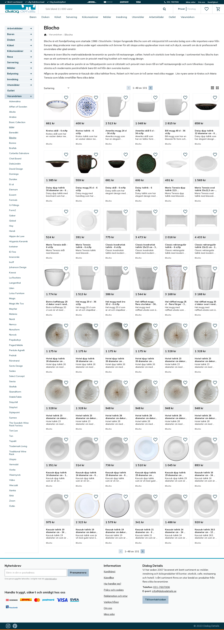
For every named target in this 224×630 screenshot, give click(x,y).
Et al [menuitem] (11, 184)
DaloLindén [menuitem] (15, 163)
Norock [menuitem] (12, 334)
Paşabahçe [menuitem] (15, 339)
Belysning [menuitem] (12, 73)
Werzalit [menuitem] (13, 485)
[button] (206, 9)
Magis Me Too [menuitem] (16, 303)
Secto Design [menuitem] (16, 365)
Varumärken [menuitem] (187, 17)
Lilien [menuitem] (11, 288)
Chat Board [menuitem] (15, 158)
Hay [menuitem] (11, 225)
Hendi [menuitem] (12, 231)
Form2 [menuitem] (12, 210)
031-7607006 (161, 587)
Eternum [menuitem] (13, 189)
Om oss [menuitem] (201, 2)
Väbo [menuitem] (12, 480)
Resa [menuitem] (10, 56)
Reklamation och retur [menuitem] (116, 595)
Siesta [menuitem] (12, 381)
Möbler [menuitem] (107, 17)
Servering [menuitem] (71, 17)
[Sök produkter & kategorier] (102, 9)
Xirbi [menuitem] (11, 495)
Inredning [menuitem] (121, 17)
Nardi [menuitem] (12, 319)
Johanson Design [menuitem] (17, 267)
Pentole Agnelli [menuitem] (17, 350)
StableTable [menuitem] (15, 396)
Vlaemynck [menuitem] (15, 474)
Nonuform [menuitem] (14, 329)
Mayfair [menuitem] (13, 308)
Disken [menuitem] (45, 17)
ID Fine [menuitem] (12, 251)
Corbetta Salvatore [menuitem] (19, 153)
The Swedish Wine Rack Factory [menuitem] (19, 424)
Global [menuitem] (12, 220)
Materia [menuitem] (13, 314)
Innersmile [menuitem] (14, 257)
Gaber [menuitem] (12, 215)
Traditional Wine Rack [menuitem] (17, 453)
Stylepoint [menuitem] (14, 412)
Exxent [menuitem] (12, 194)
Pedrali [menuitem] (12, 355)
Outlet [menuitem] (172, 17)
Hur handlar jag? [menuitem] (112, 583)
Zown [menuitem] (12, 500)
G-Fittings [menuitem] (14, 205)
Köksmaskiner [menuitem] (90, 17)
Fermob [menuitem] (13, 200)
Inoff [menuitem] (11, 262)
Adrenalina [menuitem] (15, 101)
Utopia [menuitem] (12, 459)
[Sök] (164, 9)
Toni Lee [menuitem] (13, 430)
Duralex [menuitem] (13, 179)
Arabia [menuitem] (12, 117)
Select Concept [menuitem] (17, 376)
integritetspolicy (51, 579)
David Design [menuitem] (16, 168)
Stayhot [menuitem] (13, 407)
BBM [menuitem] (11, 127)
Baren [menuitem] (33, 17)
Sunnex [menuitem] (13, 417)
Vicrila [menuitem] (12, 469)
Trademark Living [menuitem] (18, 446)
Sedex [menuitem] (12, 371)
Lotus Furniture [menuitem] (16, 293)
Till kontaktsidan (155, 599)
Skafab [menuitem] (13, 386)
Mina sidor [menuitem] (191, 2)
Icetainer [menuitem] (13, 246)
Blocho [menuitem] (12, 137)
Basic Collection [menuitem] (17, 122)
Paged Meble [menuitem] (16, 345)
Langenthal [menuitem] (15, 282)
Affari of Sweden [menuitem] (18, 106)
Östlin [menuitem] (12, 506)
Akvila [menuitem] (12, 111)
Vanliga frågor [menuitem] (111, 602)
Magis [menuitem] (12, 298)
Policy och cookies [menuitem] (114, 589)
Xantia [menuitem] (12, 490)
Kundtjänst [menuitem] (213, 2)
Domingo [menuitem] (14, 174)
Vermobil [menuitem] (13, 464)
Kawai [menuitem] (12, 272)
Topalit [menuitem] (12, 441)
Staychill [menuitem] (13, 402)
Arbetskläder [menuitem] (156, 17)
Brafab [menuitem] (12, 148)
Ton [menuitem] (11, 436)
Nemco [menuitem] (12, 324)
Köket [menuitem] (57, 17)
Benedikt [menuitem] (13, 132)
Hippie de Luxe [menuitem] (16, 236)
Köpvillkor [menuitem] (109, 577)
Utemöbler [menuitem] (138, 17)
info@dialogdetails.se (164, 591)
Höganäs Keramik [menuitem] (18, 241)
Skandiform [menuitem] (15, 391)
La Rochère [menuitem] (15, 277)
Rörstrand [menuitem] (14, 360)
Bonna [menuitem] (12, 143)
